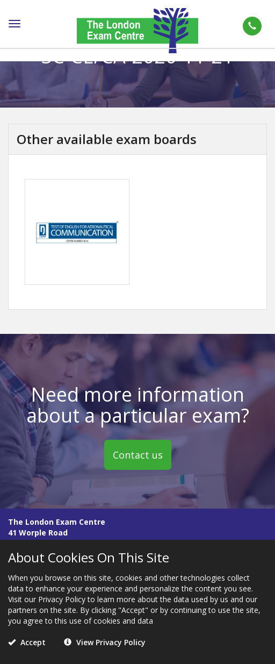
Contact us (138, 454)
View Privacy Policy (105, 642)
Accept (27, 642)
